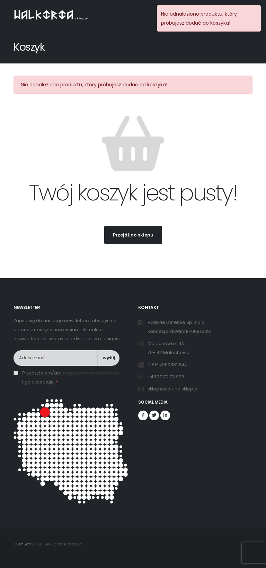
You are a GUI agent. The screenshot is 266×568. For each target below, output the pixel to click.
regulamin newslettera (91, 373)
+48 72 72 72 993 (166, 377)
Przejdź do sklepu (133, 235)
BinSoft (24, 544)
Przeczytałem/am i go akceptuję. (70, 377)
